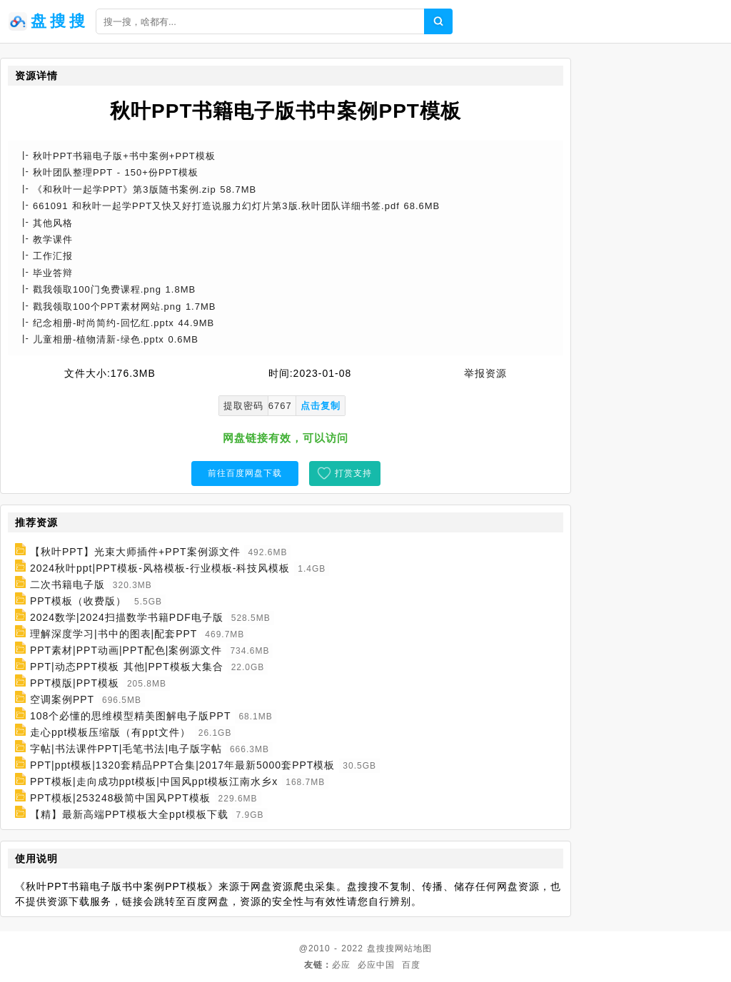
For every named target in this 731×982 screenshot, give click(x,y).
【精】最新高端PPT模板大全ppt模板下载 (129, 814)
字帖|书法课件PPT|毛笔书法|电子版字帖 (126, 748)
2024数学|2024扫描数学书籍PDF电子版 (126, 617)
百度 (411, 965)
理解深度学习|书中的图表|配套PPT (114, 633)
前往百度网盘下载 (245, 473)
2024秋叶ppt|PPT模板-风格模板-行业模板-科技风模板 (160, 568)
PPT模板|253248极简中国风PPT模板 (120, 798)
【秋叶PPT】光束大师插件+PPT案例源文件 (135, 551)
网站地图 (413, 948)
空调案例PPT (62, 699)
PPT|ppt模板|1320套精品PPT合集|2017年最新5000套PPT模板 (183, 765)
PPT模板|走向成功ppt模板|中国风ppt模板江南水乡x (154, 781)
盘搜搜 (381, 948)
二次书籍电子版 (67, 584)
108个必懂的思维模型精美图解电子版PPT (130, 716)
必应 (341, 965)
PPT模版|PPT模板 (74, 683)
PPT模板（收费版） (78, 601)
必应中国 (376, 965)
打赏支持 (353, 473)
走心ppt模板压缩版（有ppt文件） (110, 732)
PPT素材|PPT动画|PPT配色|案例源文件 (126, 650)
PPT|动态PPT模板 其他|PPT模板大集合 (126, 666)
